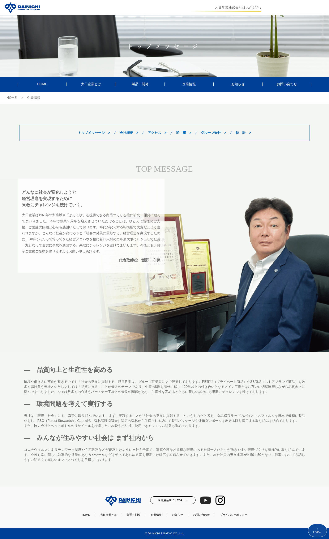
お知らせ (238, 84)
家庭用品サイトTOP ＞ (173, 500)
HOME (42, 84)
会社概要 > (129, 133)
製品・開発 (140, 84)
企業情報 (189, 84)
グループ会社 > (213, 133)
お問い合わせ (287, 84)
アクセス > (157, 133)
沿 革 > (183, 133)
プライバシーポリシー (233, 514)
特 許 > (243, 133)
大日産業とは (91, 84)
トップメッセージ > (94, 133)
